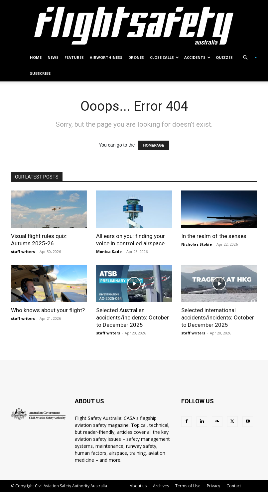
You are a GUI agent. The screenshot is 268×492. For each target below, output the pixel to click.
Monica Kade (109, 251)
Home (36, 57)
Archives (161, 486)
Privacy (213, 486)
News (53, 57)
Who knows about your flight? (48, 310)
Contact (233, 486)
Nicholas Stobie (196, 244)
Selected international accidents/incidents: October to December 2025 (217, 317)
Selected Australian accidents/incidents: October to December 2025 (132, 317)
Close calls (164, 57)
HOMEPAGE (153, 145)
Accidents (197, 57)
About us (138, 486)
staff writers (23, 251)
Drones (136, 57)
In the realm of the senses (213, 236)
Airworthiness (106, 57)
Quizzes (224, 57)
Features (74, 57)
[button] (247, 58)
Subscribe (40, 73)
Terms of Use (188, 486)
